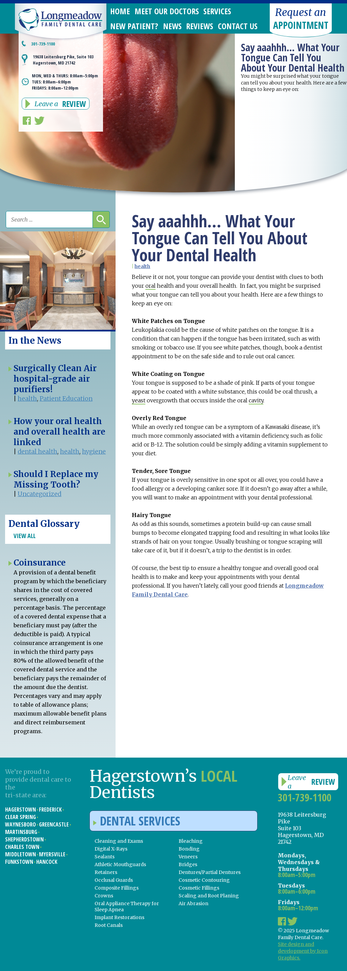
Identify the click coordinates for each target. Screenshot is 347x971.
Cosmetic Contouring (204, 880)
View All (25, 536)
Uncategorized (39, 494)
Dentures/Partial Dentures (210, 872)
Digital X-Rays (111, 849)
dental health (37, 451)
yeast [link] (138, 400)
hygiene (94, 451)
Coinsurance (40, 562)
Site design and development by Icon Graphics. (303, 951)
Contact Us (238, 26)
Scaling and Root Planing (209, 896)
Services (217, 11)
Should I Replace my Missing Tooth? (56, 479)
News (172, 26)
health (142, 266)
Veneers (188, 857)
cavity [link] (256, 400)
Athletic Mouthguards (120, 864)
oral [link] (150, 285)
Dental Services (136, 821)
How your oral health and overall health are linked (59, 432)
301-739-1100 (43, 44)
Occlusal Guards (114, 880)
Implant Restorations (119, 917)
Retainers (106, 872)
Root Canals (109, 925)
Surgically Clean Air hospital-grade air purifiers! (55, 379)
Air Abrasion (193, 903)
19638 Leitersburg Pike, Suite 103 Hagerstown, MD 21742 (63, 60)
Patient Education (66, 398)
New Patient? (134, 26)
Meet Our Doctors (167, 11)
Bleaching (191, 841)
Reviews (199, 26)
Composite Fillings (117, 888)
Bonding (189, 849)
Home (120, 11)
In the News (34, 340)
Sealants (105, 857)
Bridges (188, 864)
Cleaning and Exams (119, 841)
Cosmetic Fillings (199, 888)
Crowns (104, 896)
